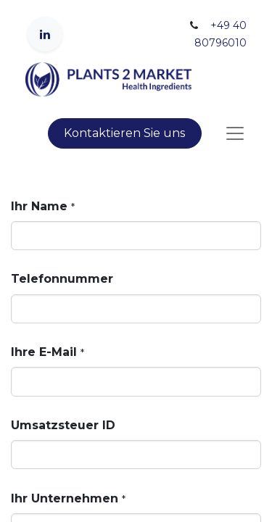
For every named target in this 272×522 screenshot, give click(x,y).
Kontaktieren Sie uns (124, 133)
